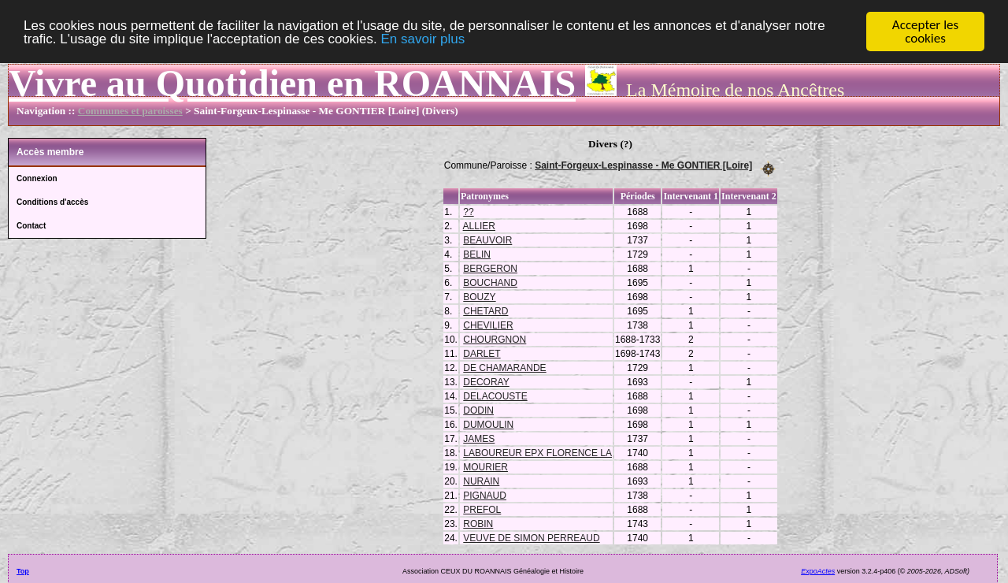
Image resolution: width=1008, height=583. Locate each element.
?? (468, 211)
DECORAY (486, 381)
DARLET (481, 352)
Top (23, 570)
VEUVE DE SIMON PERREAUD (531, 537)
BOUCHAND (490, 282)
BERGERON (490, 267)
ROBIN (478, 523)
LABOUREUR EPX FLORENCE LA (537, 452)
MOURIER (485, 466)
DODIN (478, 409)
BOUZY (479, 296)
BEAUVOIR (487, 239)
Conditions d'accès (52, 202)
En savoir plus (422, 38)
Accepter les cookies (925, 31)
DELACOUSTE (495, 395)
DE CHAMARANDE (504, 367)
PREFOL (482, 508)
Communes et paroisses (130, 111)
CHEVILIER (488, 324)
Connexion (37, 178)
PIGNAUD (484, 494)
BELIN (477, 253)
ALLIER (479, 225)
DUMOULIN (488, 423)
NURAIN (481, 480)
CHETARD (485, 310)
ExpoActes (818, 570)
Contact (31, 225)
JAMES (479, 438)
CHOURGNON (494, 338)
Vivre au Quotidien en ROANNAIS (292, 83)
